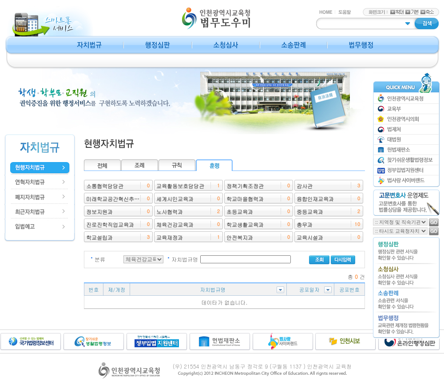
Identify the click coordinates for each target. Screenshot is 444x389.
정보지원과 (99, 211)
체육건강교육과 (175, 224)
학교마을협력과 (245, 198)
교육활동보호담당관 (180, 186)
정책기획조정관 (245, 186)
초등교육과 (239, 211)
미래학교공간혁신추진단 (115, 198)
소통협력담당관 (104, 186)
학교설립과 (99, 237)
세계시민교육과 (175, 198)
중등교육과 (310, 211)
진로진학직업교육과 (110, 224)
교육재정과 (169, 237)
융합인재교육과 (315, 198)
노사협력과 (169, 211)
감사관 (305, 186)
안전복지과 (239, 237)
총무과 (305, 224)
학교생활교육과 (245, 224)
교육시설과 (310, 237)
